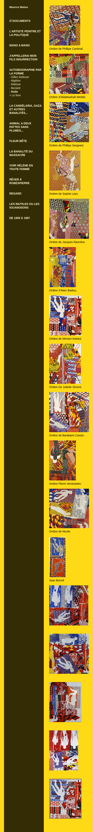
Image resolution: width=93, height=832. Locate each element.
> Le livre (15, 95)
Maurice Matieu (18, 7)
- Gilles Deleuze (19, 77)
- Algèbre (15, 80)
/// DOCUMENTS (19, 20)
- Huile (13, 91)
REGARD (15, 193)
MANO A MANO (19, 45)
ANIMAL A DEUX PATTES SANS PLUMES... (20, 127)
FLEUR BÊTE (18, 141)
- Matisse (15, 84)
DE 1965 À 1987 (19, 218)
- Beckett (14, 88)
